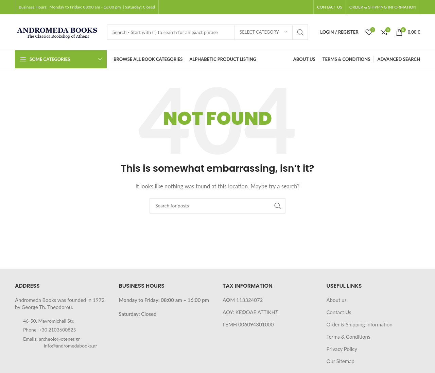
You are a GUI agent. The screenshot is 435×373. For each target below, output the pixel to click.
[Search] (207, 32)
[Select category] (263, 32)
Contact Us (339, 312)
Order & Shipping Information (360, 324)
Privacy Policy (342, 349)
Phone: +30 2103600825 (49, 330)
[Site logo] (57, 31)
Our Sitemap (340, 361)
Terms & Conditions (348, 337)
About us (337, 300)
